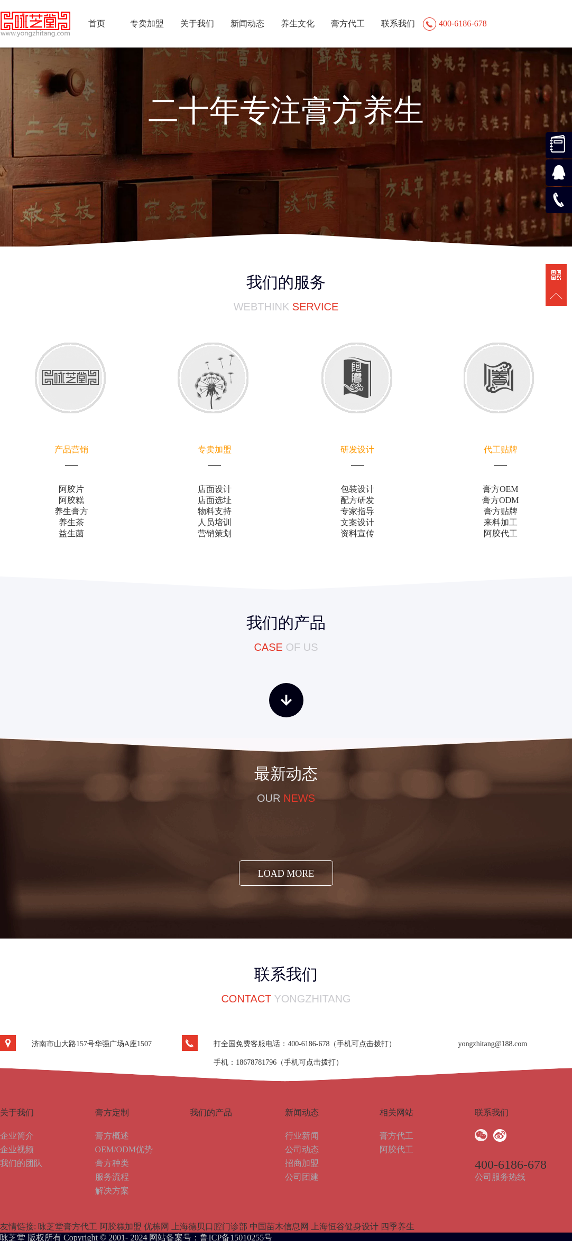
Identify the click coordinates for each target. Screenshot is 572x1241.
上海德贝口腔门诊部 (209, 1226)
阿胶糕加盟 (120, 1226)
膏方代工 (348, 23)
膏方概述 (112, 1135)
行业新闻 (302, 1135)
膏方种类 (112, 1163)
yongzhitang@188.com (492, 1044)
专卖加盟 (147, 23)
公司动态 (302, 1149)
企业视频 (17, 1149)
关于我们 (197, 23)
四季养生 (397, 1226)
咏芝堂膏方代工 (67, 1226)
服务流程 (112, 1176)
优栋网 (156, 1226)
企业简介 (17, 1135)
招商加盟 (302, 1163)
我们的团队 (21, 1163)
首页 (96, 23)
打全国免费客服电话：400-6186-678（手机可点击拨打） (305, 1044)
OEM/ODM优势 (124, 1149)
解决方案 (112, 1190)
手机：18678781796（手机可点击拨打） (278, 1062)
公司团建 (302, 1176)
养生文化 (298, 23)
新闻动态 (247, 23)
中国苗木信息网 (279, 1226)
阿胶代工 (396, 1149)
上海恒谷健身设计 (345, 1226)
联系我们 (398, 23)
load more (286, 873)
